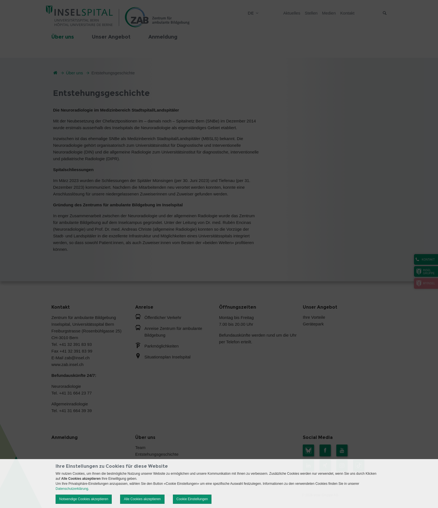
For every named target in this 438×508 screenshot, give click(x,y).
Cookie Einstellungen (192, 499)
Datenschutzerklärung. (72, 489)
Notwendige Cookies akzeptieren (83, 499)
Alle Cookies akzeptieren (142, 499)
